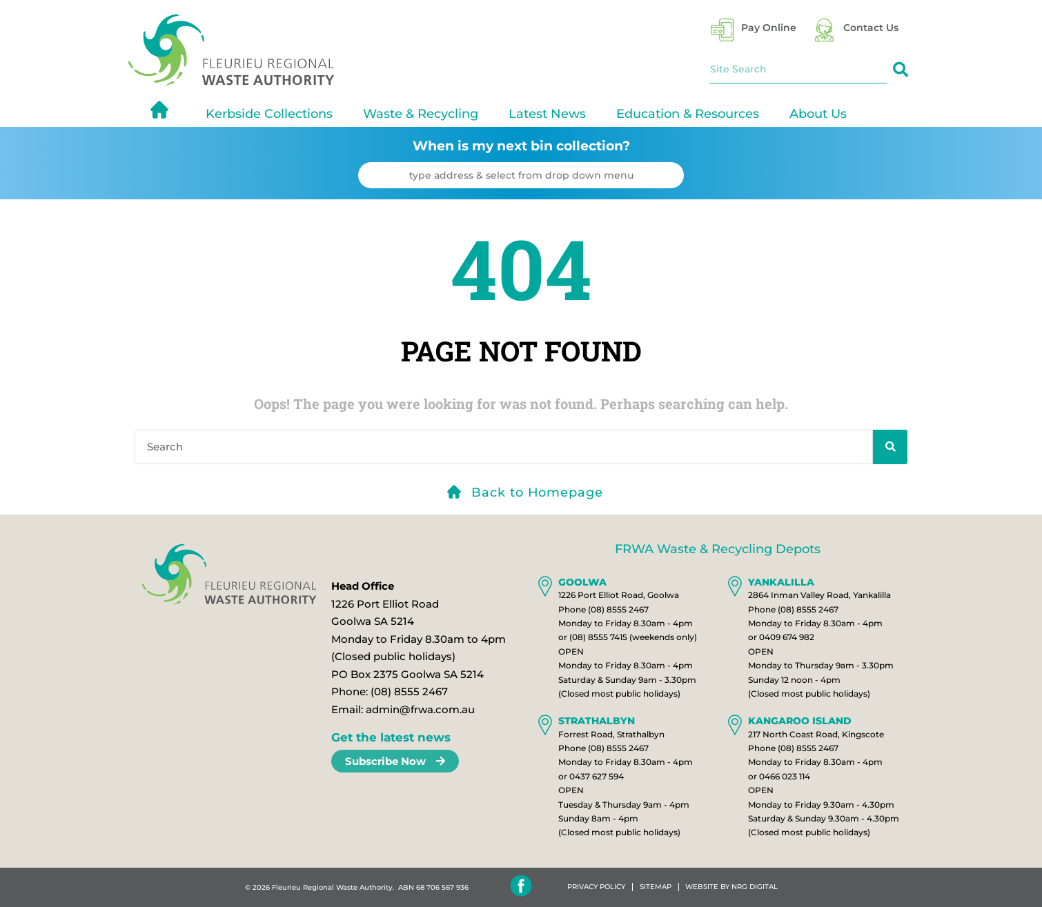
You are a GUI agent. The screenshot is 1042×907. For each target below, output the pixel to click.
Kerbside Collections (269, 113)
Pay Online (768, 27)
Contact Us (870, 27)
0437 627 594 (596, 776)
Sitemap (655, 887)
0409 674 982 (786, 637)
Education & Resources (687, 113)
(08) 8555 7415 (598, 637)
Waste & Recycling (420, 113)
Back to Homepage (536, 492)
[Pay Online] (722, 30)
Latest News (547, 113)
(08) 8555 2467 (409, 691)
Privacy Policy (596, 887)
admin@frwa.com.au (420, 709)
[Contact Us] (824, 30)
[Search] (900, 69)
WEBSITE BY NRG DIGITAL (732, 887)
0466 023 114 (784, 776)
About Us (818, 113)
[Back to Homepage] (454, 492)
